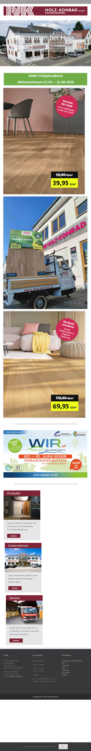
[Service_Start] (24, 596)
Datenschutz (66, 672)
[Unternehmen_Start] (23, 544)
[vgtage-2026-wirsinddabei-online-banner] (43, 431)
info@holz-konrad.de (56, 2)
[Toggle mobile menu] (86, 16)
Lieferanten (65, 665)
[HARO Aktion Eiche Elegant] (42, 312)
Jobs (63, 663)
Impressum (65, 670)
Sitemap (64, 675)
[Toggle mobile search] (81, 16)
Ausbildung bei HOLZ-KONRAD (72, 661)
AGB (63, 668)
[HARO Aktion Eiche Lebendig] (42, 89)
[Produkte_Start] (22, 491)
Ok (63, 747)
